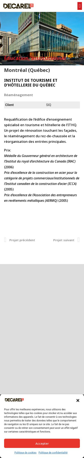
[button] (78, 400)
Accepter (42, 443)
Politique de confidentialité (53, 452)
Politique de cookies (25, 452)
